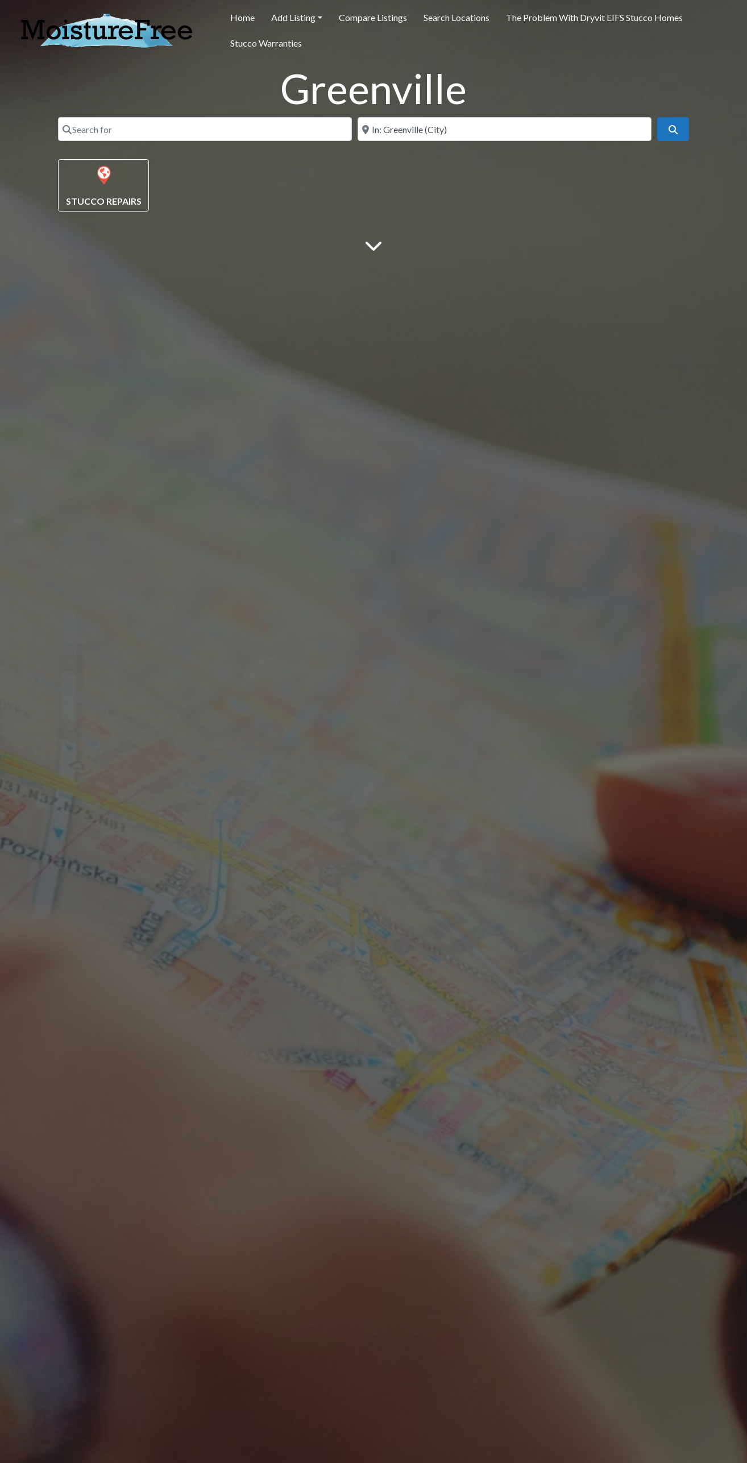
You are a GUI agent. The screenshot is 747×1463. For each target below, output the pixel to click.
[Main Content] (373, 245)
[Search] (673, 129)
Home (242, 17)
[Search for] (205, 129)
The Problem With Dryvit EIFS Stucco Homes (594, 17)
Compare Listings (373, 17)
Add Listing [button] (293, 17)
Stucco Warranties (266, 43)
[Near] (504, 129)
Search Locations (456, 17)
